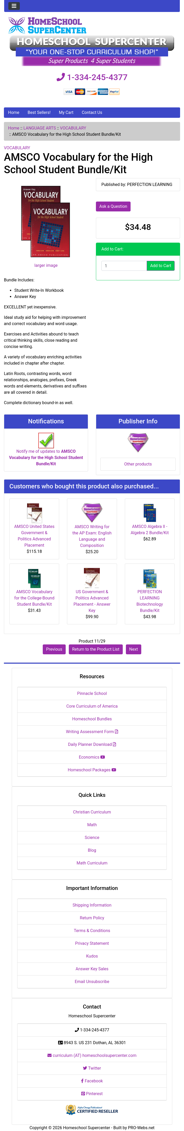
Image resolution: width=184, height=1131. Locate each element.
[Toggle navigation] (14, 6)
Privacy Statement (92, 943)
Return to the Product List (95, 649)
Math (92, 824)
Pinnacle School (92, 693)
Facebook (92, 1080)
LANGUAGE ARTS (39, 128)
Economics (92, 757)
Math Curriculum (92, 863)
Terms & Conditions (92, 930)
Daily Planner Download (92, 744)
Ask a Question (113, 206)
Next (133, 649)
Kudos (92, 956)
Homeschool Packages (92, 769)
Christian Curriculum (92, 812)
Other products (138, 464)
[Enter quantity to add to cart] (124, 266)
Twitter (92, 1068)
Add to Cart (160, 265)
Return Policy (92, 917)
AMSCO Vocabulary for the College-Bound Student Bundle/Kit (34, 598)
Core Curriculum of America (92, 706)
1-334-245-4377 (92, 77)
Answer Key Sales (92, 968)
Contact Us (92, 112)
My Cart (66, 112)
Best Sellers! (39, 112)
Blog (92, 850)
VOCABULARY (73, 128)
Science (92, 837)
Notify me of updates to (46, 452)
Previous (54, 649)
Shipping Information (92, 905)
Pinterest (92, 1093)
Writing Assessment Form (92, 731)
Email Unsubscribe (92, 981)
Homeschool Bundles (92, 718)
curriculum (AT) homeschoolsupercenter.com (91, 1055)
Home (13, 112)
